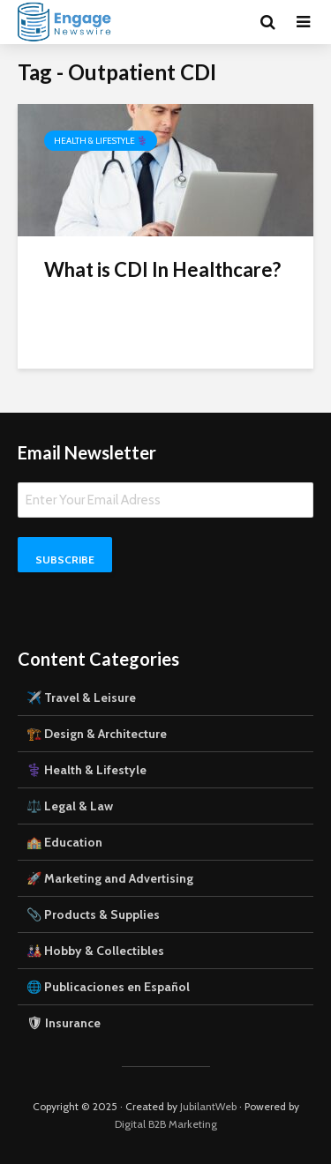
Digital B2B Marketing (166, 1123)
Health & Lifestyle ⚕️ (100, 140)
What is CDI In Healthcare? (162, 269)
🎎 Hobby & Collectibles (95, 951)
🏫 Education (64, 842)
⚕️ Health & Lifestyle (86, 770)
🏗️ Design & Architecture (96, 734)
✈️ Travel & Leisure (81, 697)
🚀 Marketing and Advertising (109, 878)
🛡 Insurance (63, 1023)
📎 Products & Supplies (93, 914)
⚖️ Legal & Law (69, 806)
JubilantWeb (208, 1106)
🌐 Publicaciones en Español (108, 987)
